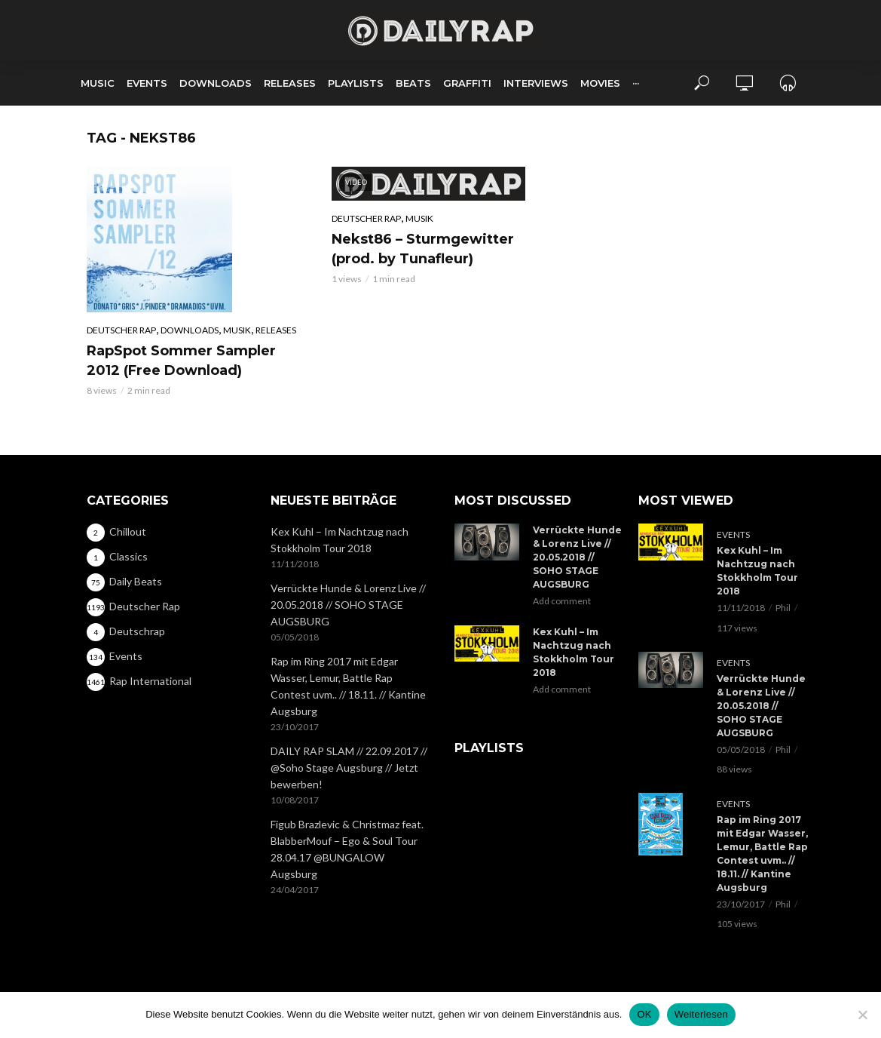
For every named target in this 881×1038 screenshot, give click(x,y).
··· (635, 83)
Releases (290, 83)
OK (644, 1014)
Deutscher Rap (121, 330)
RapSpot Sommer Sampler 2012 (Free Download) (181, 360)
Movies (600, 83)
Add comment (562, 601)
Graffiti (467, 83)
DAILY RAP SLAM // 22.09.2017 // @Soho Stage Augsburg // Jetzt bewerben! (349, 768)
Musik (237, 330)
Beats (413, 83)
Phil (783, 607)
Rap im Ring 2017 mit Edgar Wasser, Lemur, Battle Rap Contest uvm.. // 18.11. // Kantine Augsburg (348, 686)
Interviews (535, 83)
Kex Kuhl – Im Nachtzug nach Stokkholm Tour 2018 (339, 539)
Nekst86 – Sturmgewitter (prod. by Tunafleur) (423, 249)
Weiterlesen (701, 1014)
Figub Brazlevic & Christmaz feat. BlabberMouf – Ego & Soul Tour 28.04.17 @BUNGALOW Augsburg (347, 849)
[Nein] (862, 1014)
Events (147, 83)
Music (98, 83)
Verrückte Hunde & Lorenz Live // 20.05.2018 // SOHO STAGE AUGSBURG (348, 605)
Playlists (356, 83)
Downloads (215, 83)
